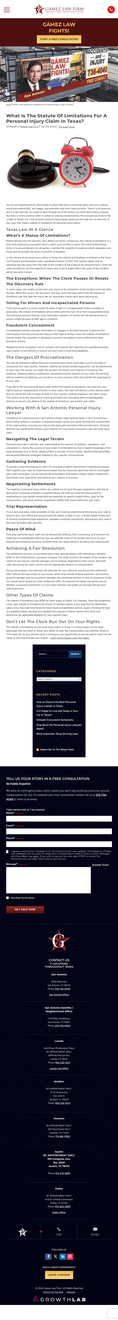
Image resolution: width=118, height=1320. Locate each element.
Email (95, 1234)
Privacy (105, 865)
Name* (15, 813)
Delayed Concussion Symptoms (54, 720)
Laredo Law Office (59, 1068)
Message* (16, 864)
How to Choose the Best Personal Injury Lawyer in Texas (56, 704)
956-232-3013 (62, 1062)
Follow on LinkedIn (62, 1257)
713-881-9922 (62, 1136)
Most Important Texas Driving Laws (57, 734)
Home (8, 105)
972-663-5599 (62, 1206)
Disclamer (96, 865)
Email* (15, 826)
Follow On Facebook (48, 1257)
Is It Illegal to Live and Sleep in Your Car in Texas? (57, 713)
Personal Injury (67, 127)
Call (58, 1234)
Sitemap (71, 1292)
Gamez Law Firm (29, 126)
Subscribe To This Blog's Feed (57, 749)
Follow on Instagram (70, 1257)
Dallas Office (59, 1212)
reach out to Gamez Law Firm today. (70, 638)
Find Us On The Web (53, 1292)
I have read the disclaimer (22, 898)
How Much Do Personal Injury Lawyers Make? (59, 727)
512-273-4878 (62, 1173)
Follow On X (55, 1257)
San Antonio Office (59, 995)
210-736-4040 (62, 989)
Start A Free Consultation (59, 39)
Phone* (15, 838)
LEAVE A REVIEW (59, 1274)
